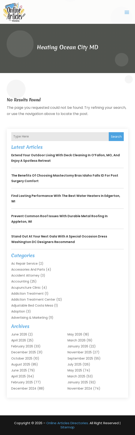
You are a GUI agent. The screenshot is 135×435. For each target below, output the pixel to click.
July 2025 (75, 364)
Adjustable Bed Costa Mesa (32, 305)
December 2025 (23, 352)
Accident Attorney (25, 275)
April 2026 (18, 340)
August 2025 (20, 364)
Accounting (20, 281)
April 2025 (18, 376)
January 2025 (78, 382)
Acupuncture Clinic (26, 287)
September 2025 (80, 358)
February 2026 (22, 346)
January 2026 (78, 346)
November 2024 (80, 388)
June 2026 (19, 334)
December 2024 (23, 388)
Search (116, 136)
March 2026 (77, 340)
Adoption (18, 311)
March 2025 (76, 376)
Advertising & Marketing (29, 317)
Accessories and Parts (28, 269)
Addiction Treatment (27, 293)
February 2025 (22, 382)
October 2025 (21, 358)
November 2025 (80, 352)
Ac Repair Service (24, 263)
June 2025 (19, 370)
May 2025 (75, 370)
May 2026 (75, 334)
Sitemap (67, 427)
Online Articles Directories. (67, 423)
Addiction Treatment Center (33, 299)
